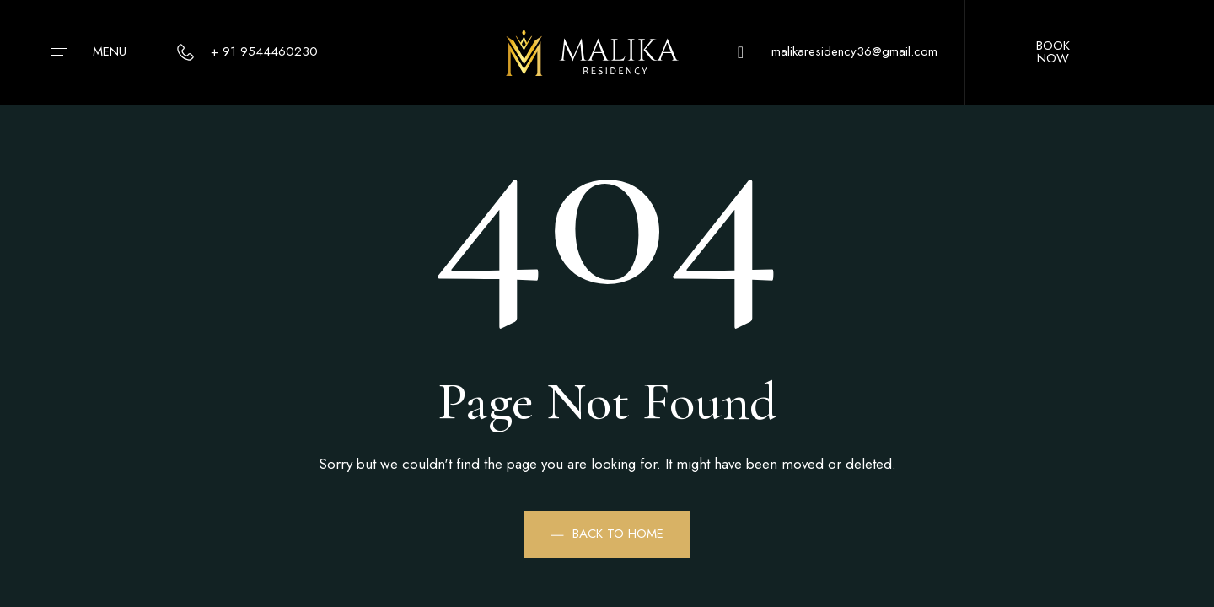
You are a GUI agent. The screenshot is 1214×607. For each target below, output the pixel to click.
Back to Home (607, 533)
